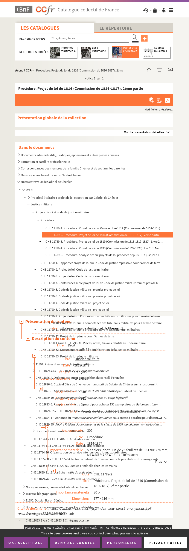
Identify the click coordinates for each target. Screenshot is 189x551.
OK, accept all (25, 542)
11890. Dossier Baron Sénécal (45, 500)
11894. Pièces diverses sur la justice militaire (65, 364)
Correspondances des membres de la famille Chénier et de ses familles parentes (73, 168)
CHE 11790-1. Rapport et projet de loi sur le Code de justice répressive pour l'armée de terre (100, 263)
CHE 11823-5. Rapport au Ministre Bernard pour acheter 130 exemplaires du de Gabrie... (99, 404)
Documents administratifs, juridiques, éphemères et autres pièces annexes (70, 155)
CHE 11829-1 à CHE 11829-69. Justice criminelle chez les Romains (74, 466)
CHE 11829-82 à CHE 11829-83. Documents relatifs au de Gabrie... (99, 411)
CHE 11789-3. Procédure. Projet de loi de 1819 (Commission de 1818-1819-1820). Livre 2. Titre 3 (104, 241)
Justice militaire (41, 204)
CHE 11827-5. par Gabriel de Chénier (91, 391)
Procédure (47, 220)
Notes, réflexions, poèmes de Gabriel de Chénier (57, 487)
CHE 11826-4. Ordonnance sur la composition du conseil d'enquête (80, 378)
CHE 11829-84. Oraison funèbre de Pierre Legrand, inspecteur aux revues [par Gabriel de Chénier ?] (90, 527)
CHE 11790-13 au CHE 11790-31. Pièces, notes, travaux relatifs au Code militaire (93, 343)
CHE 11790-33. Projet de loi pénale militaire (69, 356)
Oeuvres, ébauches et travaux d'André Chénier (51, 175)
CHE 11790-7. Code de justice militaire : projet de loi (75, 303)
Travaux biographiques (41, 494)
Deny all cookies (75, 542)
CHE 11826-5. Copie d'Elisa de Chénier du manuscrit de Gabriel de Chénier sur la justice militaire (99, 384)
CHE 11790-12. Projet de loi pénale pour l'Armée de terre (77, 336)
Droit (29, 190)
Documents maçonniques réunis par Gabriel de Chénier (62, 507)
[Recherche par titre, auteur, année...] (89, 38)
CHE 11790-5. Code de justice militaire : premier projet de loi (80, 289)
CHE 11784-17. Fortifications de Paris (50, 514)
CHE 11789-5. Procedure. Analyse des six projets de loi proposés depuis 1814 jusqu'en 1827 (104, 255)
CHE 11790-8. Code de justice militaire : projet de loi (75, 309)
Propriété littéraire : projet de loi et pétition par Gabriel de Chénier (74, 198)
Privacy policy (165, 543)
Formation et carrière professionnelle (45, 162)
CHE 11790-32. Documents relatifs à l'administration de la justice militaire (89, 350)
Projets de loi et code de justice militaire (62, 212)
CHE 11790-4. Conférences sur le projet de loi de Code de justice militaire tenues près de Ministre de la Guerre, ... (102, 283)
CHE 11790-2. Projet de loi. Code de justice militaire (74, 269)
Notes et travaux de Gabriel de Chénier (46, 182)
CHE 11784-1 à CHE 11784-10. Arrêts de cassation (63, 439)
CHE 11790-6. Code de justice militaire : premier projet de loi (80, 296)
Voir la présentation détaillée (144, 132)
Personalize (122, 542)
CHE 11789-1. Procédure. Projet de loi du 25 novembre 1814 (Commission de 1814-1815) (103, 228)
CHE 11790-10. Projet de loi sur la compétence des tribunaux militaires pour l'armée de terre (101, 323)
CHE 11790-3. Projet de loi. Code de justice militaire (74, 276)
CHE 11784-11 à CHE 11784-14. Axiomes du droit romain (67, 446)
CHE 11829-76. (65, 479)
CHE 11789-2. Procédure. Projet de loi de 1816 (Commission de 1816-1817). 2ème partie (103, 235)
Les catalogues (40, 28)
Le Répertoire (115, 28)
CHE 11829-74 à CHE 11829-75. (72, 371)
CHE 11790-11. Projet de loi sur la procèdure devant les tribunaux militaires (90, 329)
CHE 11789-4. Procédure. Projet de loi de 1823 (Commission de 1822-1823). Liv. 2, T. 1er (102, 248)
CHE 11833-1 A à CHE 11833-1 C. (58, 520)
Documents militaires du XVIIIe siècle (60, 431)
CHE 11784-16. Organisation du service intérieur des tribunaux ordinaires (79, 452)
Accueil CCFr (24, 70)
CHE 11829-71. (62, 472)
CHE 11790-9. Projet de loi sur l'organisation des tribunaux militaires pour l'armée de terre (100, 316)
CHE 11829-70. (81, 398)
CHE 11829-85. (99, 424)
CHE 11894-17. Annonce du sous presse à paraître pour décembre (99, 418)
